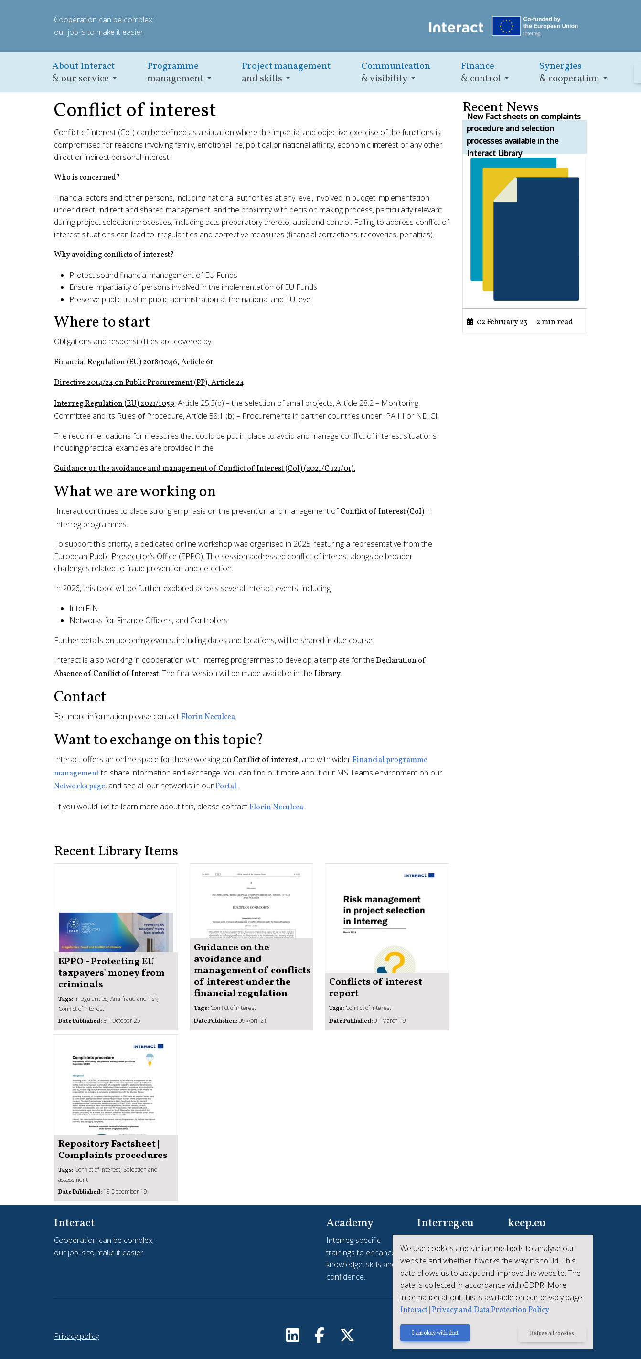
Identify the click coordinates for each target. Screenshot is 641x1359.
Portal (225, 786)
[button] (84, 72)
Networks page (79, 786)
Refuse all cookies (552, 1334)
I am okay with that (435, 1334)
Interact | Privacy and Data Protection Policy (474, 1310)
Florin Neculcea (208, 717)
